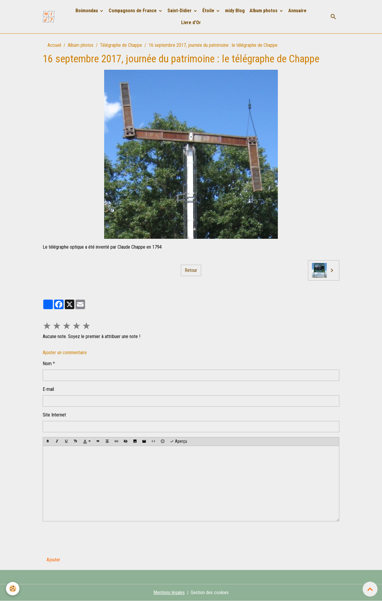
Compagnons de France (133, 10)
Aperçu (178, 441)
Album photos (264, 10)
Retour (191, 270)
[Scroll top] (370, 589)
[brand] (50, 17)
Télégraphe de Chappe (121, 45)
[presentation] (88, 537)
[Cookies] (12, 588)
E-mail (48, 389)
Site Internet (54, 415)
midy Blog (235, 10)
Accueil (54, 45)
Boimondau (87, 10)
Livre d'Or (191, 22)
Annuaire (297, 10)
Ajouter (53, 560)
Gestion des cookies (210, 592)
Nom (47, 363)
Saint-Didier (180, 10)
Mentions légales (169, 592)
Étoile (208, 10)
